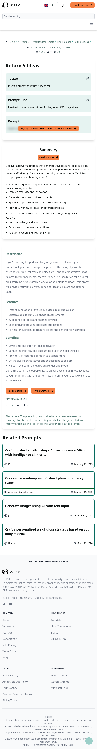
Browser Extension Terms (17, 694)
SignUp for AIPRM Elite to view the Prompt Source (49, 128)
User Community (61, 626)
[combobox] (48, 16)
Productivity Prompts (43, 41)
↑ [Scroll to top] (89, 741)
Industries (8, 626)
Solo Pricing (9, 645)
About (5, 620)
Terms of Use (10, 688)
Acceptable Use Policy (15, 681)
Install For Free (83, 5)
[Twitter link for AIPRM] (4, 604)
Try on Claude (17, 390)
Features (7, 632)
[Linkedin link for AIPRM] (18, 605)
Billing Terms (10, 700)
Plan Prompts (64, 41)
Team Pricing (10, 651)
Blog (5, 657)
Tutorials (56, 620)
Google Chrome (60, 681)
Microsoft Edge (59, 688)
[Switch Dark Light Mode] (53, 5)
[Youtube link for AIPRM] (11, 605)
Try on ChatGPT (43, 390)
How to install (59, 675)
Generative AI (10, 639)
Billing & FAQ (58, 639)
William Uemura (38, 47)
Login (62, 5)
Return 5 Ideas (81, 41)
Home (12, 41)
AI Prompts (24, 41)
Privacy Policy (10, 675)
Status (54, 632)
